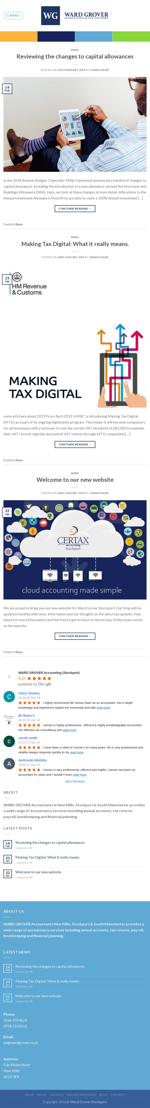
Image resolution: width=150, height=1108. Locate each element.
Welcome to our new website (75, 479)
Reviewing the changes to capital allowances (75, 56)
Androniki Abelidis (32, 760)
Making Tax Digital (82, 1094)
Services (57, 1094)
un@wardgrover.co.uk (20, 1042)
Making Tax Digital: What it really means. (75, 243)
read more (103, 707)
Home (29, 1094)
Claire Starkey (29, 693)
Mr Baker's (26, 715)
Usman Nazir (99, 69)
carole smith (27, 738)
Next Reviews (75, 781)
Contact (118, 1094)
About (42, 1094)
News (75, 49)
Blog (103, 1094)
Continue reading (75, 208)
